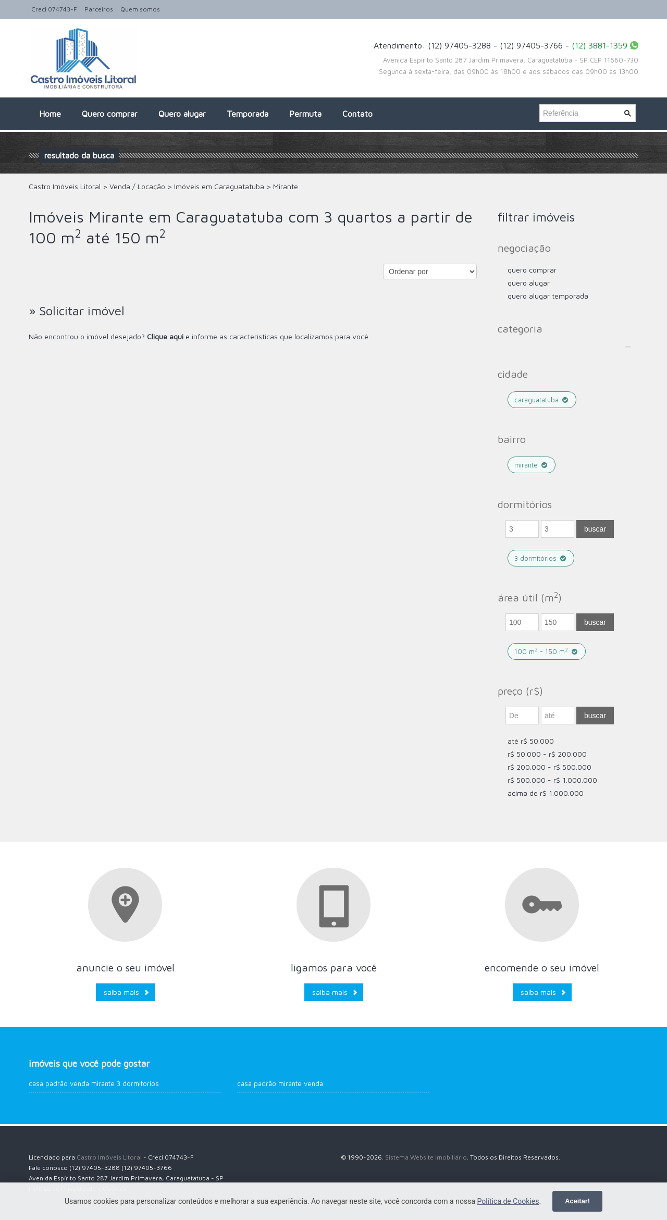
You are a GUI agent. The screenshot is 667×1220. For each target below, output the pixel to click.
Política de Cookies (508, 1201)
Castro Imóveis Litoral (109, 1157)
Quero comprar (110, 113)
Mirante (531, 465)
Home (50, 113)
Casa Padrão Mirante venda (280, 1083)
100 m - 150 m (546, 651)
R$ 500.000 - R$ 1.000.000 (552, 779)
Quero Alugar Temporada (548, 295)
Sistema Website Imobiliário (426, 1157)
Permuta (305, 113)
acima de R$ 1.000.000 (546, 792)
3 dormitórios (540, 558)
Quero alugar (182, 113)
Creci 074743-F (54, 9)
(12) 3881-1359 (599, 45)
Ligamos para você (334, 967)
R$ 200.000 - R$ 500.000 (549, 766)
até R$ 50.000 (531, 740)
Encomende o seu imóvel (542, 967)
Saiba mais (121, 992)
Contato (357, 113)
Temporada (247, 113)
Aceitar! (577, 1201)
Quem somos (140, 9)
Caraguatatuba (542, 400)
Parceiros (98, 9)
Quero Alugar (529, 282)
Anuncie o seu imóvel (125, 967)
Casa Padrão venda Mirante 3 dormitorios (94, 1083)
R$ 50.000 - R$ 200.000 (547, 753)
